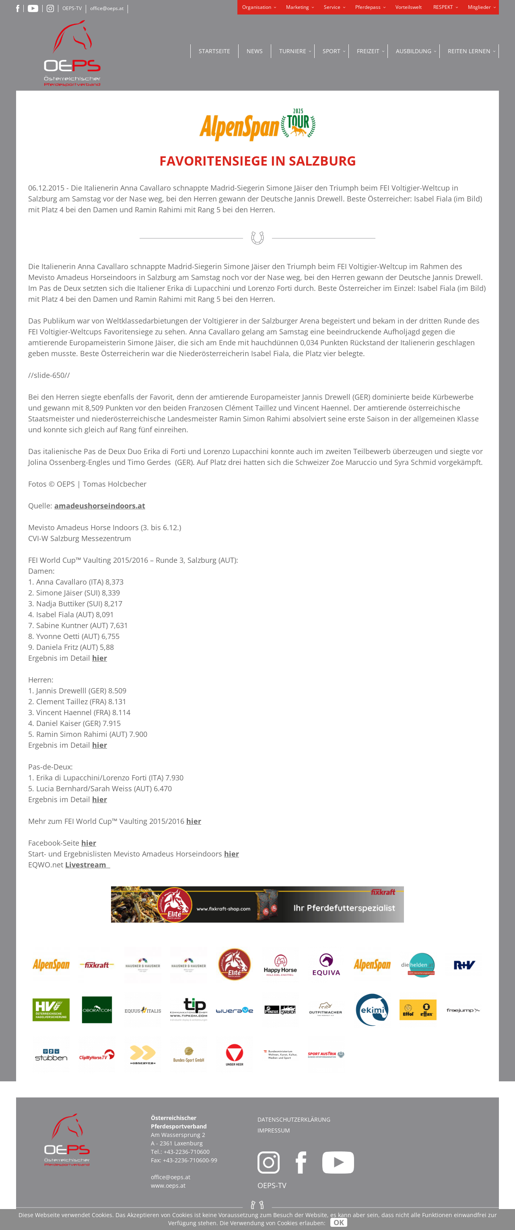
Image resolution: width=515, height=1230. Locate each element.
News (255, 51)
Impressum (274, 1130)
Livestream (87, 864)
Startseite (214, 51)
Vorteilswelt (409, 7)
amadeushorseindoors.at (99, 505)
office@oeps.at (107, 8)
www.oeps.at (168, 1185)
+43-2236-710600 (187, 1151)
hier (99, 658)
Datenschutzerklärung (294, 1119)
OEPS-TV (72, 8)
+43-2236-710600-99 (190, 1160)
